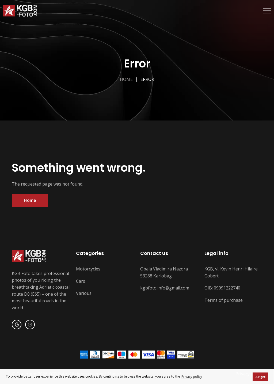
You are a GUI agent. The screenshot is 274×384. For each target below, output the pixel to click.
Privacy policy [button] (191, 376)
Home (126, 79)
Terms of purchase (223, 300)
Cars (80, 281)
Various (84, 293)
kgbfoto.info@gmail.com (164, 288)
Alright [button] (260, 377)
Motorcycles (88, 269)
